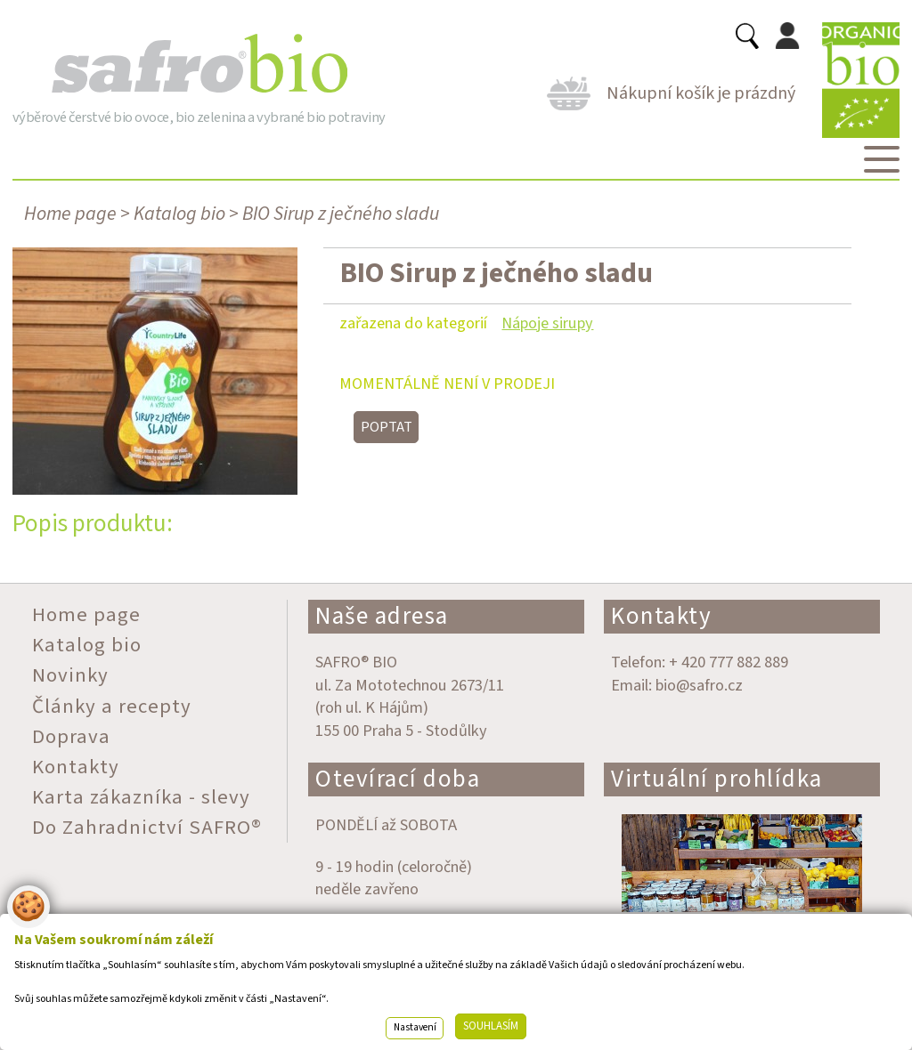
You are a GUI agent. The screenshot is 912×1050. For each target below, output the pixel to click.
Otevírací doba (397, 779)
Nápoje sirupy (547, 323)
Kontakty (661, 616)
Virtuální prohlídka (717, 779)
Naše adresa (382, 616)
